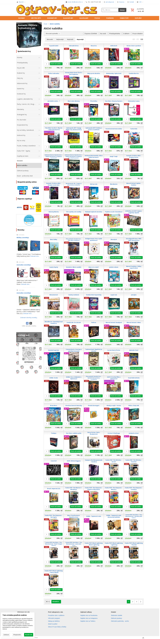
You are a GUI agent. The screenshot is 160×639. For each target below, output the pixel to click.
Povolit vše (28, 635)
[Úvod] (57, 10)
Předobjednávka (114, 33)
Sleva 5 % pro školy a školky (57, 627)
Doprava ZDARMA (90, 33)
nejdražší (70, 39)
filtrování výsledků (53, 33)
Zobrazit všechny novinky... (29, 317)
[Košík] (137, 10)
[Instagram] (29, 353)
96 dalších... (56, 601)
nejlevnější (60, 39)
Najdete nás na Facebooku (88, 615)
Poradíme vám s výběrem (56, 615)
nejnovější (80, 39)
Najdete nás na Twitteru (87, 621)
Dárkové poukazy (116, 618)
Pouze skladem (137, 33)
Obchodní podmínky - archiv (120, 621)
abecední (50, 39)
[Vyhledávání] (110, 10)
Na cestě (102, 33)
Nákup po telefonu (54, 621)
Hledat (122, 10)
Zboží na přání (52, 624)
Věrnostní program (54, 618)
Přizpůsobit (17, 635)
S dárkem (125, 33)
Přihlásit (36, 637)
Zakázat (6, 635)
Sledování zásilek (116, 615)
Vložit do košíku (56, 64)
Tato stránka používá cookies (15, 615)
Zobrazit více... (35, 256)
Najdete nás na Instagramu (89, 618)
